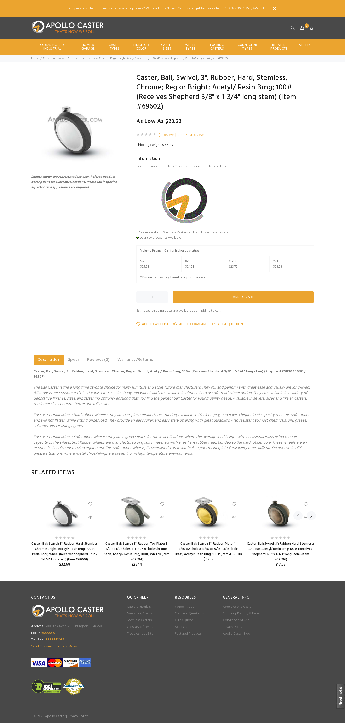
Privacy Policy (233, 627)
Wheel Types (190, 46)
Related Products (278, 46)
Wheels (304, 45)
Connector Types (247, 46)
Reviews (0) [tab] (98, 359)
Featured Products (188, 633)
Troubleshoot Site (140, 633)
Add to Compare (190, 324)
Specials (181, 627)
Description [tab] (48, 359)
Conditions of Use (236, 620)
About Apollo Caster (238, 607)
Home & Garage (88, 46)
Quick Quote (184, 620)
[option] (65, 525)
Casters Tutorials (139, 607)
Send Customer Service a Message (56, 646)
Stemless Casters (139, 620)
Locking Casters (217, 46)
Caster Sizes (167, 46)
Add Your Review (191, 135)
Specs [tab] (74, 359)
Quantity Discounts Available (160, 238)
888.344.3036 (47, 639)
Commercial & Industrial (52, 46)
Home (35, 58)
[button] (118, 79)
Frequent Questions (189, 613)
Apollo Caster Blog (236, 633)
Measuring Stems (139, 613)
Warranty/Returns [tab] (135, 359)
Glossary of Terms (140, 627)
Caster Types (115, 46)
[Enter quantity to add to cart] (152, 297)
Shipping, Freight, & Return (242, 613)
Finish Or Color (141, 46)
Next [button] (309, 472)
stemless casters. (214, 166)
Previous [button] (298, 472)
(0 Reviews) (167, 135)
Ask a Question (227, 324)
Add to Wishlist (152, 324)
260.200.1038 (44, 633)
